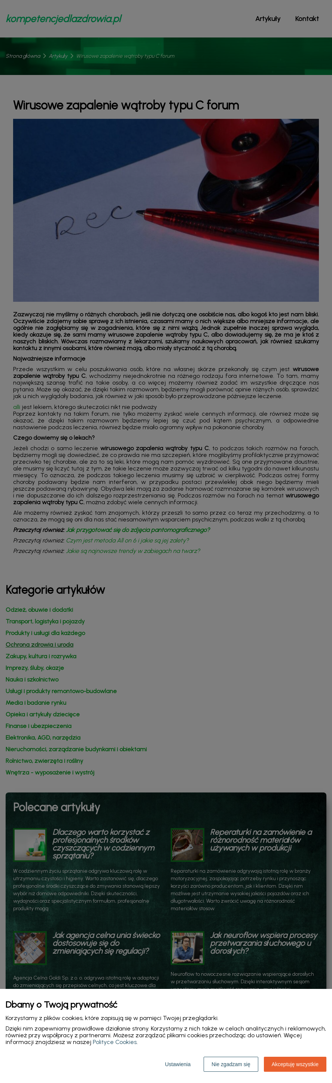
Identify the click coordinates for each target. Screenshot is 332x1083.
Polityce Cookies (115, 1042)
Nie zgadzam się (230, 1064)
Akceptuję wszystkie (295, 1064)
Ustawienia (178, 1064)
